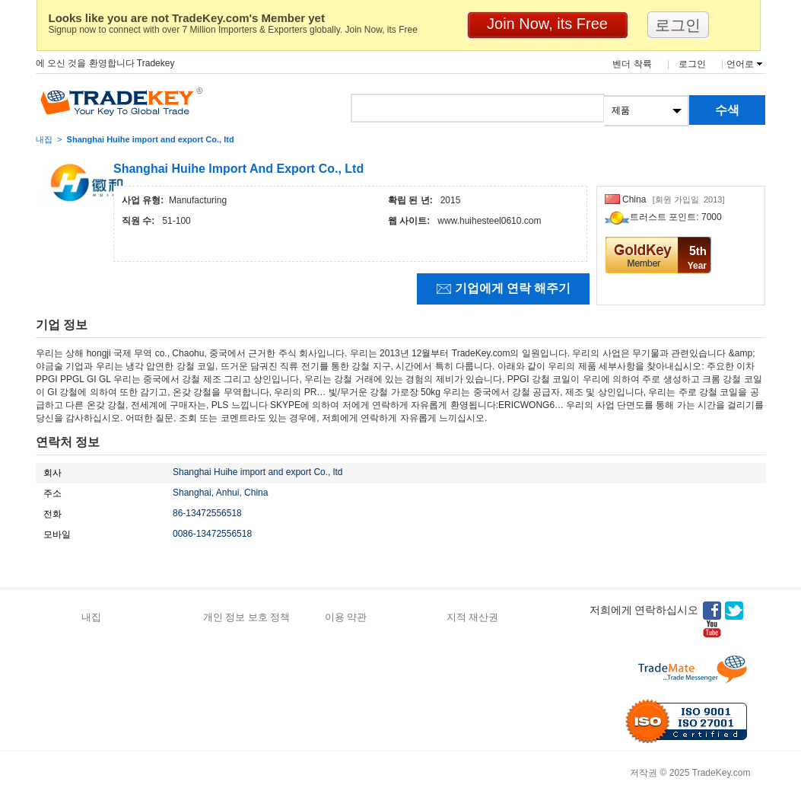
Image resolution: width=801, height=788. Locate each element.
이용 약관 (346, 617)
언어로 (740, 64)
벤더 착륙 (631, 64)
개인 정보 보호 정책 (247, 617)
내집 (44, 139)
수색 (727, 110)
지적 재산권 (473, 617)
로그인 (692, 64)
